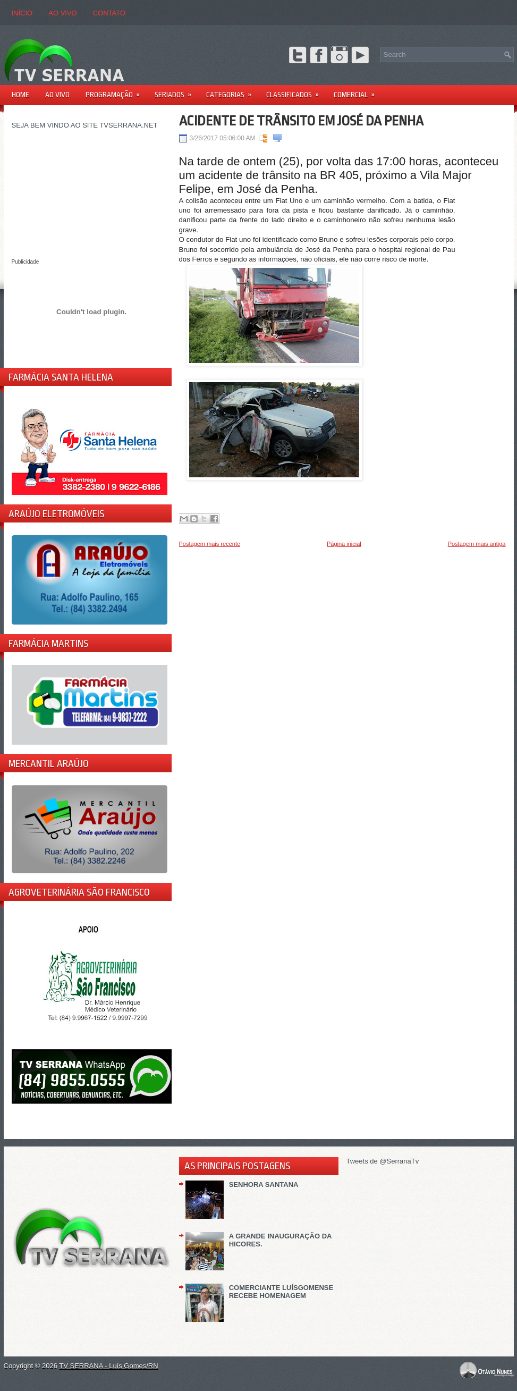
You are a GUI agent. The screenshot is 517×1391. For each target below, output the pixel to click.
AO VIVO (62, 13)
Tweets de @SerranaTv (382, 1161)
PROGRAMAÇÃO (116, 91)
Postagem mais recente (210, 544)
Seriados (176, 91)
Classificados (296, 91)
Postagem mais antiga (477, 544)
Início (22, 13)
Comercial (358, 91)
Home (20, 94)
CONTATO (109, 13)
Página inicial (344, 544)
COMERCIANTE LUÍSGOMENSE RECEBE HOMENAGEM (281, 1292)
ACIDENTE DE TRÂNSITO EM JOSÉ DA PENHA (301, 120)
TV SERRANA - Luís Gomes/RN (108, 1366)
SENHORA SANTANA (264, 1184)
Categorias (232, 91)
